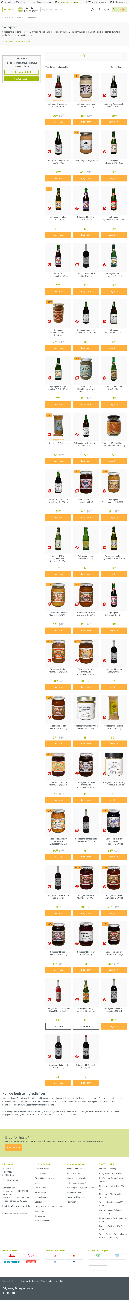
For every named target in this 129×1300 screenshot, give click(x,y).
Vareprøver (39, 1211)
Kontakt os (13, 1147)
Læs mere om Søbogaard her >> (16, 41)
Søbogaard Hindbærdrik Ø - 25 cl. (58, 274)
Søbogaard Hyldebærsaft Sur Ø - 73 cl (58, 161)
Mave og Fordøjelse (75, 1173)
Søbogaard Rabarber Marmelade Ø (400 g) (86, 613)
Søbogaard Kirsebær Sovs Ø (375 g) (86, 953)
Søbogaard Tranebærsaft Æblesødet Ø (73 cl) (86, 840)
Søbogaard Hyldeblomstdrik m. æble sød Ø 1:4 (86, 444)
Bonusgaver (40, 1216)
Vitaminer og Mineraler (76, 1178)
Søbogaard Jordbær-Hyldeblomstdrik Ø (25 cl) (114, 557)
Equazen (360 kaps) (107, 1168)
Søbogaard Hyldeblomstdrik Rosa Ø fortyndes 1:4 (58, 1009)
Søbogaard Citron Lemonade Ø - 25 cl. (113, 274)
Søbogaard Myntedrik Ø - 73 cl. (113, 331)
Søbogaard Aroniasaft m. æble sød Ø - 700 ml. (86, 331)
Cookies (38, 1202)
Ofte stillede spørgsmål (45, 1178)
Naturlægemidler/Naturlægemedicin (82, 1187)
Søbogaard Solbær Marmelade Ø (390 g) (114, 953)
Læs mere (58, 1026)
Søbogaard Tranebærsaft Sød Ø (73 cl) (58, 896)
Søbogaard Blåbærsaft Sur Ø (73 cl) (86, 1066)
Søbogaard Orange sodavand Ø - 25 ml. (86, 1009)
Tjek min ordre (41, 1187)
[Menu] (8, 9)
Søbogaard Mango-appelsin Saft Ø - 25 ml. (58, 387)
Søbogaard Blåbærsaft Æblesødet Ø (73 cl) (113, 1009)
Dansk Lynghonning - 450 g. (86, 160)
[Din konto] (104, 9)
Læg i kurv (58, 122)
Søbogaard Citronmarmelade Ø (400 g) (114, 500)
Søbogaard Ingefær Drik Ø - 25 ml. (113, 387)
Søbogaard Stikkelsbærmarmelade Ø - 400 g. (58, 332)
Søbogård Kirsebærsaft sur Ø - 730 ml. (114, 105)
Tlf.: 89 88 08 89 (10, 1180)
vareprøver (67, 2)
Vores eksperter (41, 1197)
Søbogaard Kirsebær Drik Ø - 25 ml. (86, 218)
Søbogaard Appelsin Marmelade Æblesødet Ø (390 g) (58, 841)
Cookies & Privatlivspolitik (52, 1281)
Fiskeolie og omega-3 (76, 1183)
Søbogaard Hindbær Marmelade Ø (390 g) (86, 896)
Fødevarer (71, 1202)
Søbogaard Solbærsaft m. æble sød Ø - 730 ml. (58, 500)
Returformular (41, 1192)
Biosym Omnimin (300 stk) (110, 1173)
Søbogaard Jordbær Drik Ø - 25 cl (58, 218)
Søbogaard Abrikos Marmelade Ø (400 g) (58, 670)
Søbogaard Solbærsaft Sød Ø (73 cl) (86, 274)
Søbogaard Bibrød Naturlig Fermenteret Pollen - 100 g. (113, 444)
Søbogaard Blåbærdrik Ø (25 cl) (113, 613)
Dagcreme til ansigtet (76, 1197)
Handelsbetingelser (10, 1281)
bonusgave (80, 2)
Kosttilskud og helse (76, 1168)
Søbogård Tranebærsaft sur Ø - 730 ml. (58, 105)
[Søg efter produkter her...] (65, 9)
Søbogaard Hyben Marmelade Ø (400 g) (58, 727)
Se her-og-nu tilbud (21, 72)
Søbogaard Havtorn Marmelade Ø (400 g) (58, 783)
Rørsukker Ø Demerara (58, 443)
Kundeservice (40, 1173)
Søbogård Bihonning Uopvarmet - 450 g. (86, 105)
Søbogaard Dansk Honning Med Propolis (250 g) (86, 727)
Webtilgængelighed (43, 1220)
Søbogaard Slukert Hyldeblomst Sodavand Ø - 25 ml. (58, 558)
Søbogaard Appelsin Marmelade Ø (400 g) (58, 613)
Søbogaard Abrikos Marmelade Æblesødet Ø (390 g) (86, 672)
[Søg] (92, 9)
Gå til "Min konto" (42, 1168)
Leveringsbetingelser (30, 1281)
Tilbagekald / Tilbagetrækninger (48, 1206)
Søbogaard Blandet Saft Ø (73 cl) (113, 670)
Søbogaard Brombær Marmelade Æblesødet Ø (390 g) (86, 785)
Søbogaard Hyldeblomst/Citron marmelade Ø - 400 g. (85, 389)
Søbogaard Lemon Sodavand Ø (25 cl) (86, 557)
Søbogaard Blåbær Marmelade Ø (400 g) (58, 953)
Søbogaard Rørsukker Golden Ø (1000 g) (113, 727)
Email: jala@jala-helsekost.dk (16, 1206)
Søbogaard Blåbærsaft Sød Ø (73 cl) (58, 1066)
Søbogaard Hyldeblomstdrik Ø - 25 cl (114, 218)
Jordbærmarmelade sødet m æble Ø (86, 500)
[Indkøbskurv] (119, 9)
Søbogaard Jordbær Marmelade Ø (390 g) (114, 896)
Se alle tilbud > (21, 79)
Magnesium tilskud (75, 1192)
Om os (38, 1183)
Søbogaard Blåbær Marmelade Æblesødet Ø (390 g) (114, 841)
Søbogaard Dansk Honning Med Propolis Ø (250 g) (113, 783)
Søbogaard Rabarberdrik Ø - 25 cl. (113, 161)
